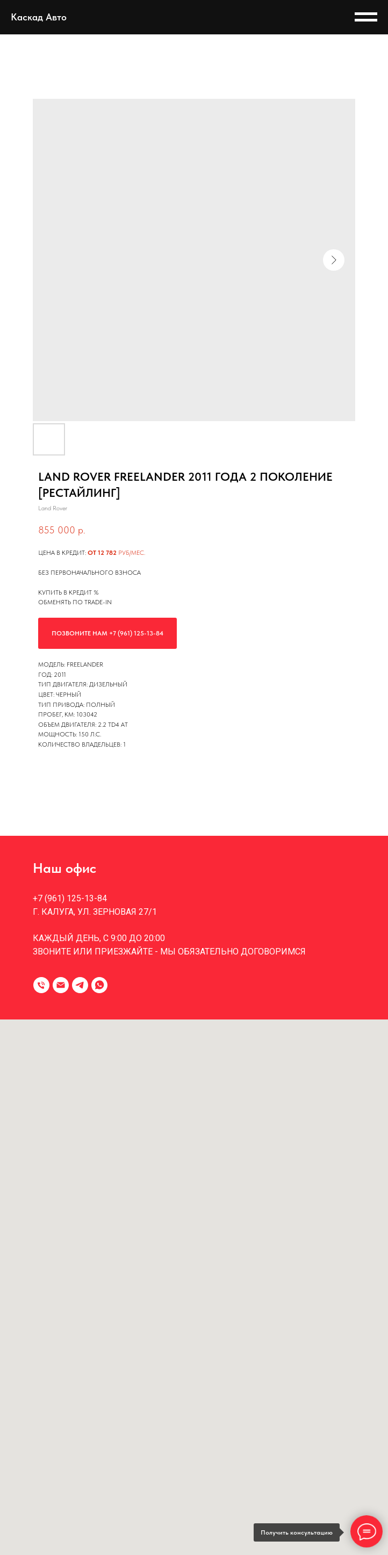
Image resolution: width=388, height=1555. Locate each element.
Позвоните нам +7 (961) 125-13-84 (107, 633)
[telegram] (80, 985)
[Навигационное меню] (366, 17)
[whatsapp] (99, 985)
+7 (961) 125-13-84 (70, 898)
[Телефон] (41, 985)
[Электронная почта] (61, 985)
